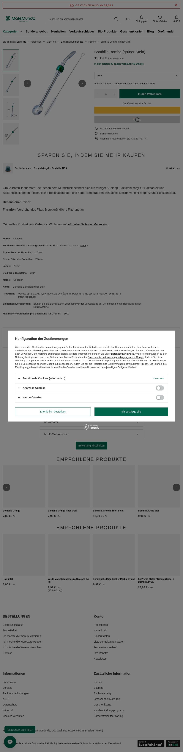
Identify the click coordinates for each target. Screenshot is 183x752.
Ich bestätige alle (131, 411)
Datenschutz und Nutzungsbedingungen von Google (116, 357)
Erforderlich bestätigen (53, 411)
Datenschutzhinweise (122, 353)
